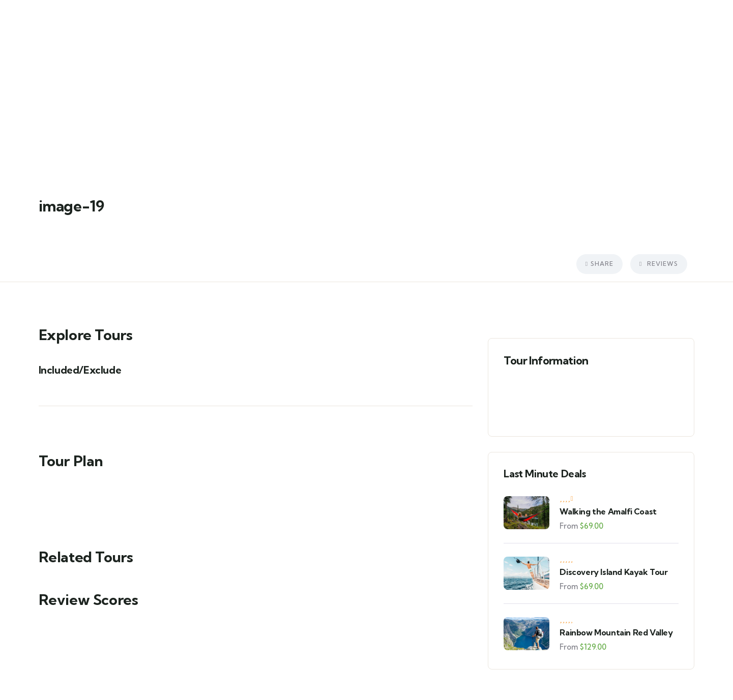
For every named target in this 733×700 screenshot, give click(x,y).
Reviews (658, 263)
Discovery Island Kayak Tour (613, 572)
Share (599, 263)
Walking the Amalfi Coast (608, 511)
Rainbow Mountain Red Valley (616, 632)
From (569, 526)
